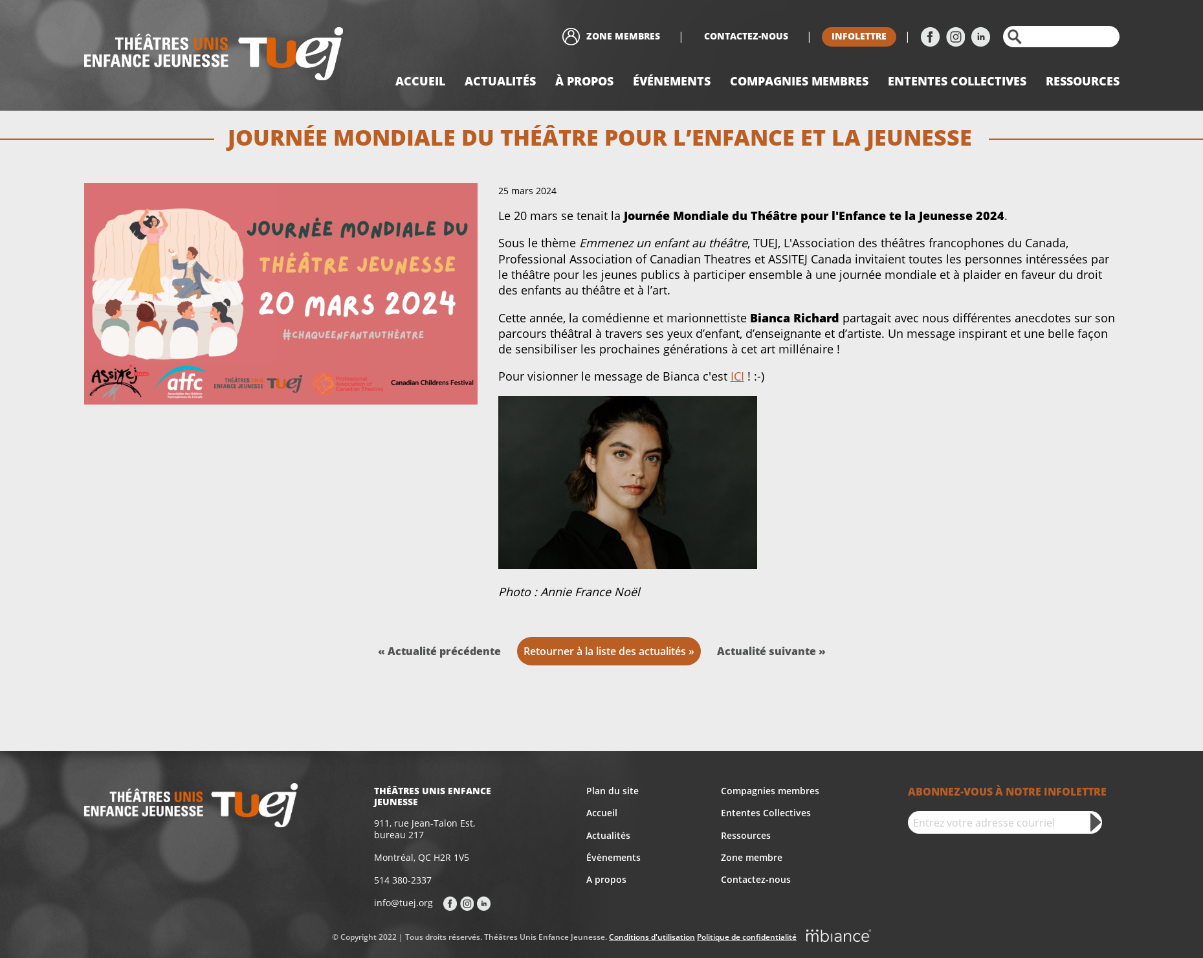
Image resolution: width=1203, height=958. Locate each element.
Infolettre (859, 36)
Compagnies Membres (799, 81)
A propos (606, 879)
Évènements (613, 857)
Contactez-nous (746, 36)
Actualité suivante (768, 651)
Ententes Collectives (766, 813)
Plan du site (612, 791)
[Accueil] (213, 55)
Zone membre (751, 857)
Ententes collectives (957, 81)
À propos (584, 81)
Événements (672, 81)
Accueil (420, 81)
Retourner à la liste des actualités (605, 651)
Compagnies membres (770, 791)
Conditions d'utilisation (652, 936)
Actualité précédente (444, 651)
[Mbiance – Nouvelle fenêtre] (838, 938)
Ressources (1083, 81)
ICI (737, 376)
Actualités (500, 81)
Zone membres (623, 36)
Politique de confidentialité (747, 936)
